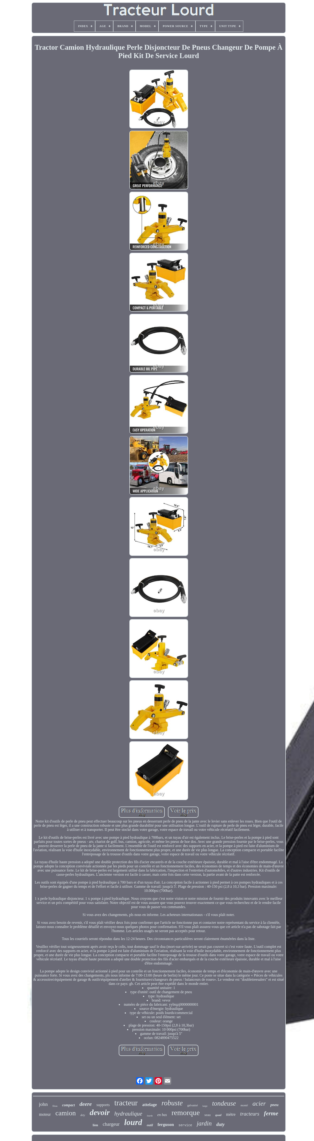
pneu (274, 1105)
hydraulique (128, 1113)
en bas (162, 1115)
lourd (133, 1122)
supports (103, 1105)
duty (220, 1124)
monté (244, 1105)
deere (85, 1104)
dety (82, 1115)
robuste (172, 1103)
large (204, 1105)
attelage (149, 1104)
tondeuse (224, 1103)
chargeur (111, 1124)
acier (259, 1103)
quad (218, 1115)
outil (150, 1125)
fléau (55, 1105)
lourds (150, 1115)
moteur (45, 1114)
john (43, 1104)
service (185, 1125)
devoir (100, 1112)
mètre (230, 1114)
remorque (185, 1112)
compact (68, 1105)
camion (65, 1113)
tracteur (126, 1103)
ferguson (166, 1124)
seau (207, 1115)
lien (95, 1125)
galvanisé (192, 1105)
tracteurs (249, 1114)
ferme (271, 1113)
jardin (204, 1123)
